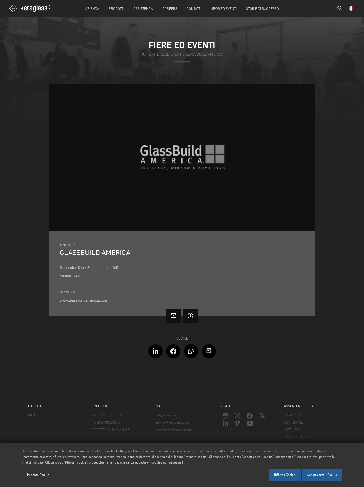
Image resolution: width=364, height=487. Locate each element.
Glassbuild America (204, 54)
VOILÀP (32, 415)
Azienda (92, 8)
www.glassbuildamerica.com (83, 300)
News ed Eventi (223, 8)
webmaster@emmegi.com (174, 429)
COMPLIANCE (293, 422)
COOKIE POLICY (295, 437)
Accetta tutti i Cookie (322, 475)
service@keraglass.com (172, 422)
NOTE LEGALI (293, 429)
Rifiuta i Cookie (284, 475)
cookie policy (280, 451)
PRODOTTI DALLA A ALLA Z (110, 429)
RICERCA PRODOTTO (105, 422)
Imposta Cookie (38, 475)
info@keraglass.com (169, 415)
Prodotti (116, 8)
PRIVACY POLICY (295, 415)
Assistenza (143, 8)
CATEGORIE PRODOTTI (106, 415)
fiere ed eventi (168, 54)
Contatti (194, 8)
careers (169, 8)
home (146, 54)
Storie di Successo (262, 8)
